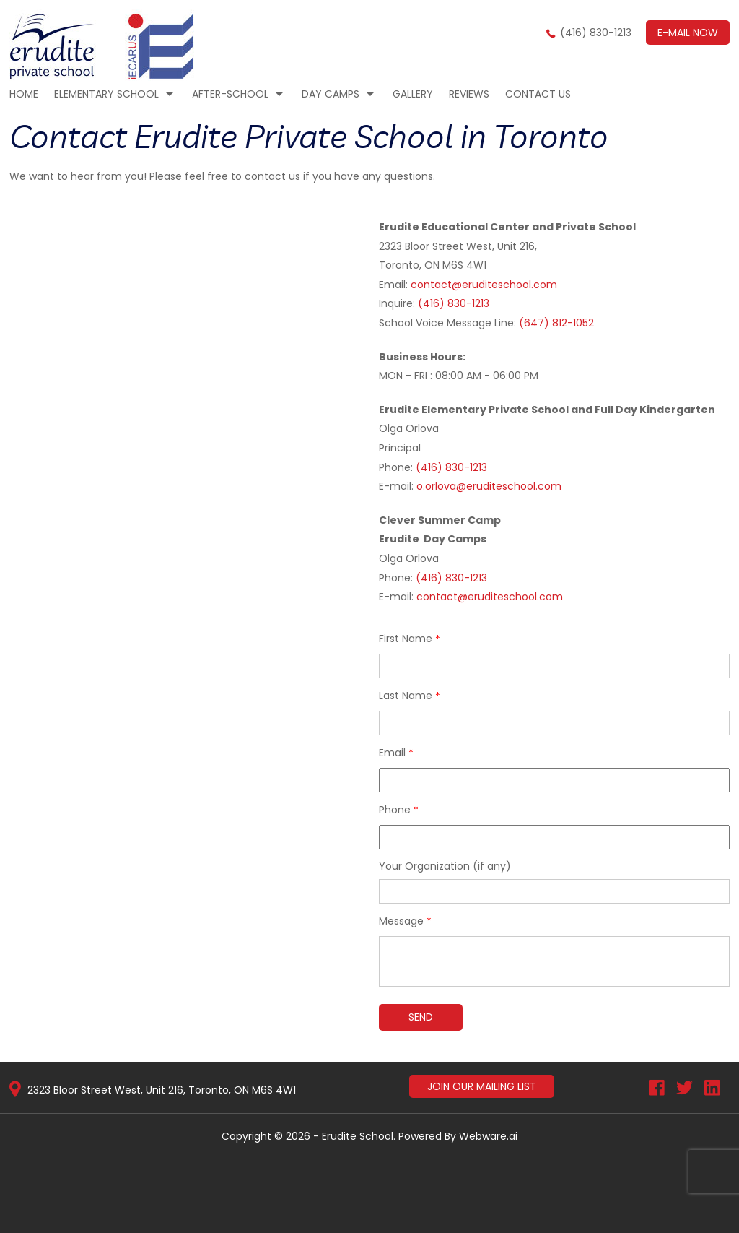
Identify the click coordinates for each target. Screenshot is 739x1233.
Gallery (413, 94)
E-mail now (687, 32)
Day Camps (330, 94)
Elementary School (106, 94)
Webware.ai (488, 1136)
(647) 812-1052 (556, 323)
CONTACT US (538, 94)
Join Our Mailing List (481, 1086)
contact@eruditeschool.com (482, 284)
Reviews (469, 94)
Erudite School (357, 1136)
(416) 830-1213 (595, 32)
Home (23, 94)
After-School (230, 94)
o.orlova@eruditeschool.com (488, 486)
